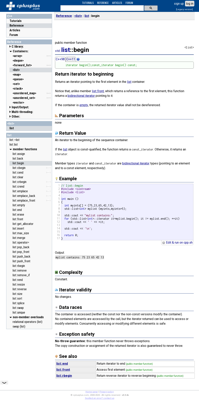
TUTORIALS (88, 3)
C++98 (60, 59)
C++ (9, 16)
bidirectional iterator (81, 96)
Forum (14, 35)
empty (83, 105)
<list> (10, 123)
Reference (17, 25)
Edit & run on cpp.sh (177, 242)
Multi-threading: (22, 112)
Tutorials (16, 21)
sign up (179, 3)
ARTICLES (117, 3)
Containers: (20, 51)
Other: (16, 116)
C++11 (70, 59)
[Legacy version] (184, 9)
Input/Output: (20, 107)
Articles (15, 30)
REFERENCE (103, 3)
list (9, 135)
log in (189, 3)
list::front (98, 91)
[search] (101, 8)
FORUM (129, 3)
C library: (18, 46)
